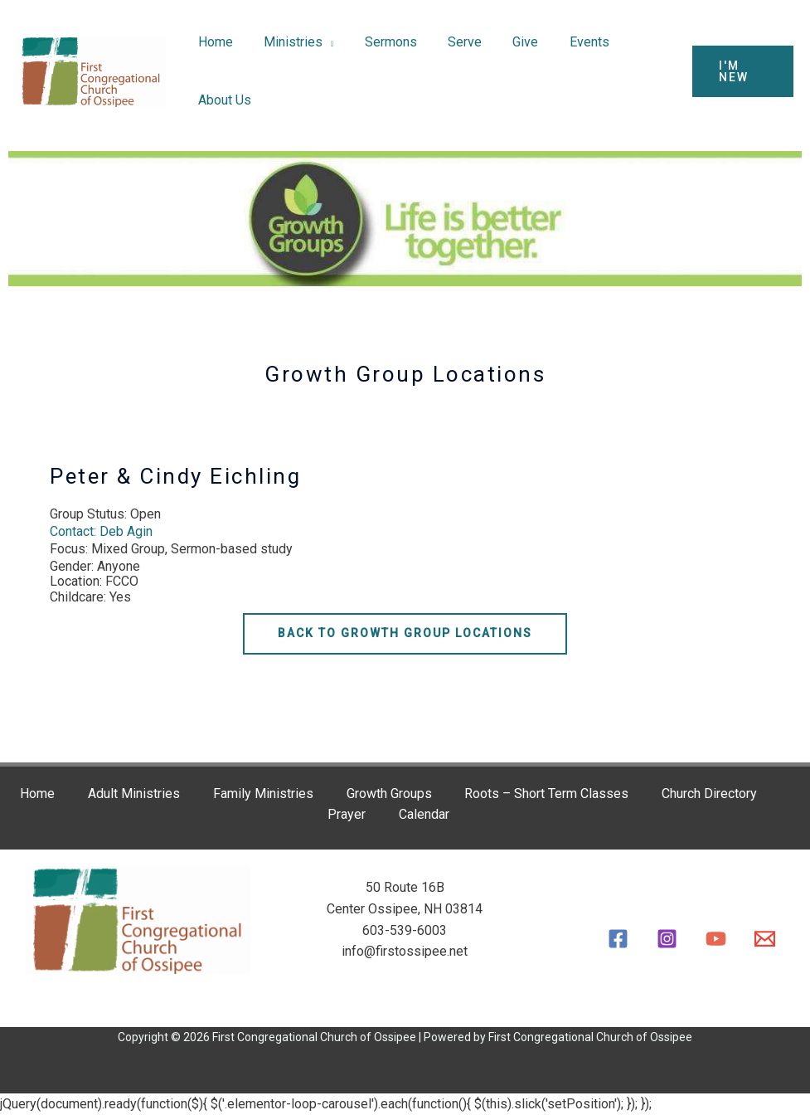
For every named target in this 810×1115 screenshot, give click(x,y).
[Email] (765, 938)
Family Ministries (263, 793)
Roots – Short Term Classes (547, 793)
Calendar (424, 814)
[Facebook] (618, 938)
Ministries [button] (286, 42)
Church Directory (710, 793)
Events (565, 42)
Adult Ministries (134, 793)
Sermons (380, 42)
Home (213, 42)
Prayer (346, 814)
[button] (740, 71)
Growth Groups (389, 793)
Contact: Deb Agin (101, 531)
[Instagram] (667, 938)
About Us (222, 100)
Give (506, 42)
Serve (450, 42)
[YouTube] (716, 938)
